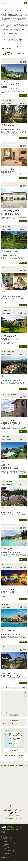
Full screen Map (14, 715)
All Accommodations (9, 850)
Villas (5, 7)
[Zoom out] (25, 694)
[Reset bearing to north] (25, 696)
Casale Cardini (6, 604)
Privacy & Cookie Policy (9, 851)
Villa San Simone (6, 100)
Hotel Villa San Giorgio (8, 143)
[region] (14, 702)
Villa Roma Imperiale (8, 647)
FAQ (5, 846)
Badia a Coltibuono (7, 226)
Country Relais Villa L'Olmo (9, 394)
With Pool (10, 7)
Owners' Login (7, 853)
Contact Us (6, 844)
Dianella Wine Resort (8, 351)
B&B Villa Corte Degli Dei (8, 564)
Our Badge (6, 847)
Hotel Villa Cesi (6, 310)
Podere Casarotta (6, 436)
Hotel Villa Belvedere (8, 59)
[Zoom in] (25, 692)
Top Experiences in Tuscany (14, 756)
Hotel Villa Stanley (7, 183)
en (21, 3)
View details (22, 95)
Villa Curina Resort (7, 481)
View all (24, 687)
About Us (6, 841)
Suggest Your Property (9, 843)
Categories (6, 848)
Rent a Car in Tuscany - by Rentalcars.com (14, 765)
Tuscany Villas (7, 723)
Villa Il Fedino (6, 268)
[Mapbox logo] (4, 712)
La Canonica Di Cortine (8, 525)
